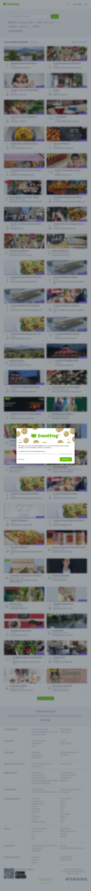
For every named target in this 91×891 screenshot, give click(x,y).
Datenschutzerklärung (66, 454)
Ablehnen (21, 459)
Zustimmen (66, 459)
